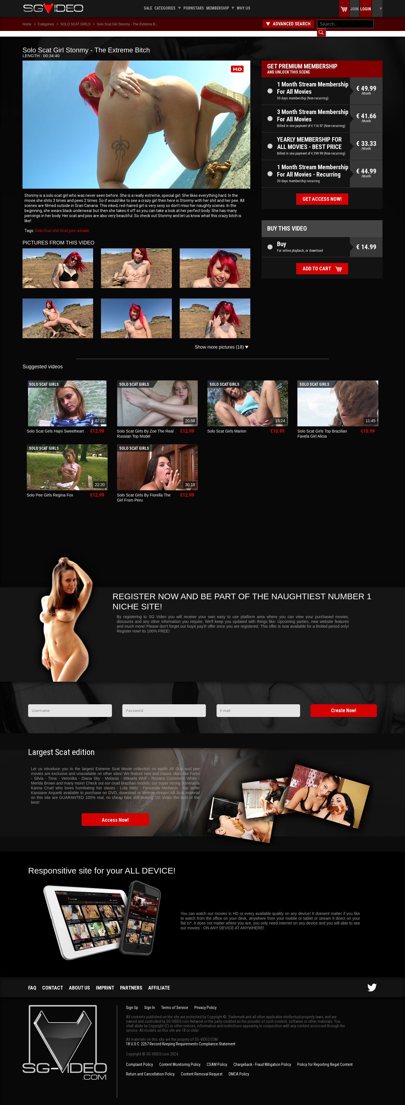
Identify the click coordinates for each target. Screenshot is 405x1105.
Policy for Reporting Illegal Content (325, 1059)
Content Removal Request (201, 1068)
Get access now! (322, 193)
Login (365, 9)
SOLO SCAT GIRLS (75, 24)
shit (55, 225)
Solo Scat (43, 225)
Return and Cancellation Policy (150, 1068)
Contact (52, 982)
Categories (165, 8)
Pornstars (193, 8)
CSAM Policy (217, 1059)
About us (79, 982)
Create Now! (343, 705)
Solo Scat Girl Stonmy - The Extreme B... (127, 24)
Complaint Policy (139, 1059)
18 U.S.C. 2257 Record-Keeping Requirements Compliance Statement (180, 1038)
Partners (131, 982)
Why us (243, 8)
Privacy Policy (205, 1002)
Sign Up (132, 1002)
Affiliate (159, 982)
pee (72, 225)
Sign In (149, 1002)
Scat (63, 225)
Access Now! (115, 814)
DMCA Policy (239, 1068)
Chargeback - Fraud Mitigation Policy (262, 1059)
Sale (148, 8)
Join (354, 9)
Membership (217, 8)
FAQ (32, 982)
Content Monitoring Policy (180, 1059)
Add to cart (317, 263)
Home (27, 24)
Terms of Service (174, 1002)
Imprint (105, 982)
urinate (82, 225)
